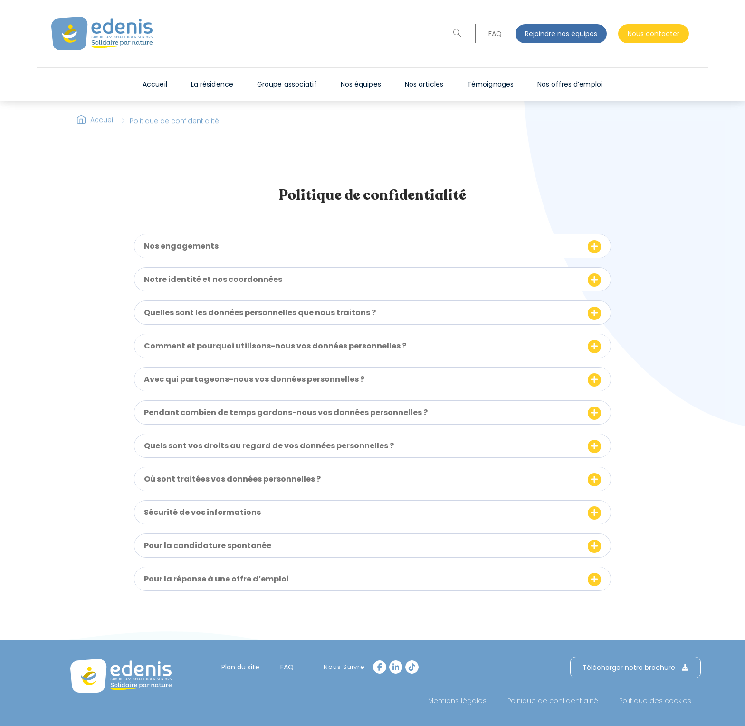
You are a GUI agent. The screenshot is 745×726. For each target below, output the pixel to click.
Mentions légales (457, 701)
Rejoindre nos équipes (561, 34)
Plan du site (240, 667)
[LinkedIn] (395, 667)
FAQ (495, 34)
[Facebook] (379, 667)
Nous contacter (653, 34)
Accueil (102, 126)
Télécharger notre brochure (635, 667)
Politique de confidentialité (552, 701)
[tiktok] (412, 667)
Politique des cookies (655, 701)
